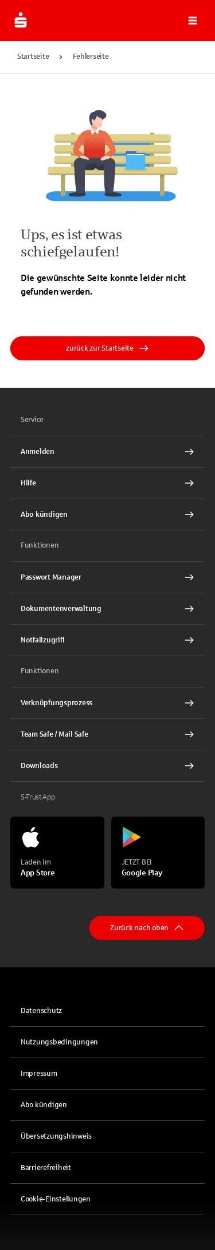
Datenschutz (41, 1011)
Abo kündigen (44, 1105)
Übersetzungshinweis (56, 1136)
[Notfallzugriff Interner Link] (107, 640)
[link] (107, 451)
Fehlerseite (90, 57)
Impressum (39, 1074)
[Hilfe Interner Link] (107, 483)
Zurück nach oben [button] (147, 928)
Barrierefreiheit (46, 1168)
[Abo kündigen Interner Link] (107, 514)
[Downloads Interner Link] (107, 765)
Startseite (33, 57)
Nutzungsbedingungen (59, 1042)
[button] (193, 21)
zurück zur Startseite (107, 348)
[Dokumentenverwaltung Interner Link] (107, 608)
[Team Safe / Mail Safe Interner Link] (107, 734)
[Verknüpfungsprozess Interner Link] (107, 703)
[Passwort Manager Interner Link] (107, 577)
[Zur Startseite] (20, 20)
